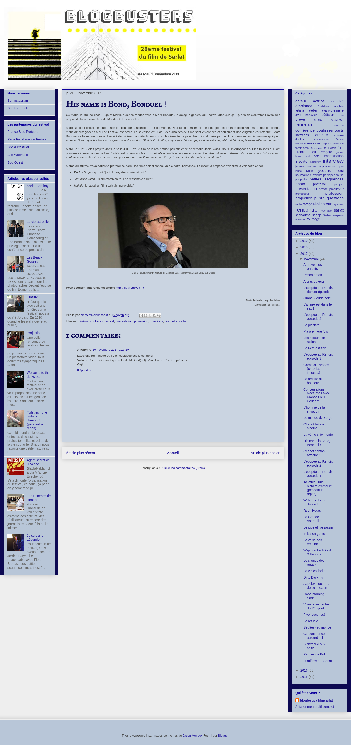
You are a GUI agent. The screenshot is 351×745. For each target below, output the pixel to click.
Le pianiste (311, 325)
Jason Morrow (192, 735)
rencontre (171, 321)
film (340, 147)
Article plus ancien (265, 453)
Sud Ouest (15, 162)
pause (340, 175)
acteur (300, 101)
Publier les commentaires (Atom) (183, 468)
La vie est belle (38, 221)
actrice (319, 101)
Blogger (223, 735)
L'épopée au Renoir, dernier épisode (318, 290)
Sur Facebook (17, 108)
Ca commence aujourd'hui (314, 636)
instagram (315, 161)
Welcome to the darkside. (38, 374)
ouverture (316, 175)
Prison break (312, 275)
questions (156, 321)
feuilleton (330, 148)
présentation (124, 321)
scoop (316, 215)
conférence (305, 130)
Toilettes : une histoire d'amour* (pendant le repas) (37, 420)
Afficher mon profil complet (314, 707)
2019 (304, 241)
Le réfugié (310, 621)
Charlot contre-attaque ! (314, 453)
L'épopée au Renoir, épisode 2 (318, 463)
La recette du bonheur (313, 381)
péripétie (301, 179)
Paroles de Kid (314, 654)
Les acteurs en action (314, 340)
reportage (326, 210)
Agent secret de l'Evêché (38, 462)
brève (300, 119)
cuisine (339, 135)
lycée (309, 171)
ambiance (303, 106)
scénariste (302, 215)
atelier (312, 110)
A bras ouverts (314, 281)
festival (109, 321)
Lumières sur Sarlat (317, 661)
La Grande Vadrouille (312, 519)
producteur (336, 189)
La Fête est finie (315, 348)
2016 (304, 670)
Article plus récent (80, 453)
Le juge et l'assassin (318, 527)
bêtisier (328, 114)
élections (300, 143)
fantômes (338, 143)
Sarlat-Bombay (38, 186)
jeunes (299, 166)
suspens (338, 215)
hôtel (317, 156)
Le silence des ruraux (314, 562)
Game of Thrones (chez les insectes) (316, 369)
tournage (313, 219)
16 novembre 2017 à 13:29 (110, 349)
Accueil (173, 453)
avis (298, 115)
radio (298, 204)
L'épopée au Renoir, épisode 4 (318, 316)
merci (340, 171)
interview (333, 161)
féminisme (302, 148)
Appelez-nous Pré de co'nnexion (316, 586)
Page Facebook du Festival (27, 139)
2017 (304, 254)
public (319, 198)
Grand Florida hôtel (317, 298)
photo (300, 184)
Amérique (323, 106)
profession (141, 321)
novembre (312, 259)
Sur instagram (17, 100)
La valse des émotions (312, 542)
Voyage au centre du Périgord (316, 606)
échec (340, 139)
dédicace (301, 139)
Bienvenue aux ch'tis (314, 646)
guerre (340, 152)
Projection (34, 333)
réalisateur (322, 204)
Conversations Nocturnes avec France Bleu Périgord (316, 395)
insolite (301, 161)
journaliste (329, 166)
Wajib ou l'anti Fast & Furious (317, 552)
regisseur (338, 204)
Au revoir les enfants (312, 266)
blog (341, 115)
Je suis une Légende (35, 537)
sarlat (183, 321)
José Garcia (313, 166)
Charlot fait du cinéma (313, 426)
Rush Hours (312, 510)
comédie (339, 125)
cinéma (84, 321)
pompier (339, 184)
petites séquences (327, 179)
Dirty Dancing (313, 577)
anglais (339, 106)
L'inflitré (32, 297)
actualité (337, 101)
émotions (314, 143)
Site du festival (18, 147)
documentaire (321, 139)
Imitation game (314, 534)
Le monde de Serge (317, 418)
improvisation (334, 156)
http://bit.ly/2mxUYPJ (130, 287)
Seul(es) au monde (317, 627)
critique (321, 135)
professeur (302, 193)
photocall (319, 184)
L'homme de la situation (314, 409)
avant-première (333, 110)
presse (323, 189)
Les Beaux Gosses (34, 259)
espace (327, 143)
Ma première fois (315, 331)
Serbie (327, 215)
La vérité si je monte (318, 434)
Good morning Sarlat (313, 596)
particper (329, 175)
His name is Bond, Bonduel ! (316, 443)
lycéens (324, 170)
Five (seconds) (314, 614)
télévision (300, 219)
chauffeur (337, 119)
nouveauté (302, 175)
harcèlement (302, 156)
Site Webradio (17, 155)
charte (318, 119)
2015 (304, 677)
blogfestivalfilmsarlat (316, 700)
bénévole (311, 115)
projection (303, 198)
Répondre (84, 370)
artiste (299, 110)
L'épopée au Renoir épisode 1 (317, 474)
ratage (307, 204)
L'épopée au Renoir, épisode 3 (318, 356)
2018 (304, 247)
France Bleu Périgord (22, 131)
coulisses (96, 321)
